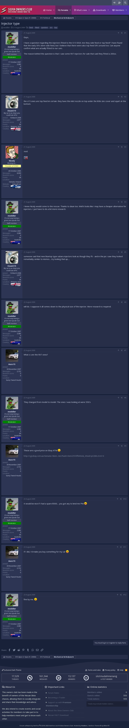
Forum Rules (53, 693)
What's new (81, 10)
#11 (124, 547)
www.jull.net (16, 184)
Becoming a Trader (56, 697)
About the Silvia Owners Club (61, 710)
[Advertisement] (75, 73)
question (44, 27)
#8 (125, 398)
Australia (17, 71)
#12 (124, 595)
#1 (125, 33)
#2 (125, 97)
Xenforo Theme (99, 726)
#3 (125, 147)
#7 (125, 350)
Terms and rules (94, 670)
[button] (53, 10)
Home (49, 10)
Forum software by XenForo (39, 726)
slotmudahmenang (106, 676)
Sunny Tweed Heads (13, 380)
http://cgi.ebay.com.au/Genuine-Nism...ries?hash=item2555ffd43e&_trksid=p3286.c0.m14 (64, 456)
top (55, 27)
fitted (37, 27)
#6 (125, 302)
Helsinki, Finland (15, 182)
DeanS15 (12, 110)
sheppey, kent (16, 126)
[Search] (125, 2)
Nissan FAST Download (58, 715)
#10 (124, 499)
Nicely (12, 160)
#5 (125, 252)
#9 (125, 446)
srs (51, 27)
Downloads (101, 10)
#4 (125, 202)
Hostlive (84, 726)
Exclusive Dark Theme (11, 670)
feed (31, 27)
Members (119, 10)
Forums (64, 10)
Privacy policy (110, 670)
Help (121, 670)
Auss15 (11, 364)
